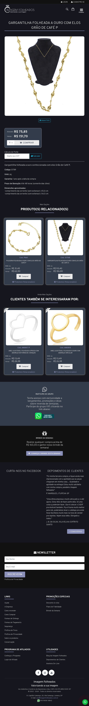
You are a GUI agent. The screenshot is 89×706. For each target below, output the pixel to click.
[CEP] (17, 156)
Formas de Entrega (12, 619)
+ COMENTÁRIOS (75, 532)
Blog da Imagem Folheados (56, 656)
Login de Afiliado (11, 660)
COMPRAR (29, 142)
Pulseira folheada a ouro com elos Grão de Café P (65, 262)
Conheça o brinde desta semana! (44, 453)
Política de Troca (11, 630)
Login (64, 2)
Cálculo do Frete (11, 152)
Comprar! (66, 276)
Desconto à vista (52, 603)
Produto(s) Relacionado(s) (24, 282)
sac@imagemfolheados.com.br (47, 698)
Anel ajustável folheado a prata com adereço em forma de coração (65, 352)
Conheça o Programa (12, 656)
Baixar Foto (45, 120)
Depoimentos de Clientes (55, 660)
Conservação (9, 642)
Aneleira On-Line (52, 664)
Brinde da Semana (53, 611)
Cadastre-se (77, 2)
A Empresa (9, 607)
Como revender (10, 611)
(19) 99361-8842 (44, 701)
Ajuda (7, 603)
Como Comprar (10, 615)
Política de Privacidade (14, 579)
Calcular (35, 156)
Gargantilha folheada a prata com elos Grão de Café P (24, 262)
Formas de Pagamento (13, 622)
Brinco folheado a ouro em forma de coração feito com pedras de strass (23, 352)
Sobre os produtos (11, 638)
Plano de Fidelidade (53, 607)
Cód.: (23, 258)
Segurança (9, 626)
